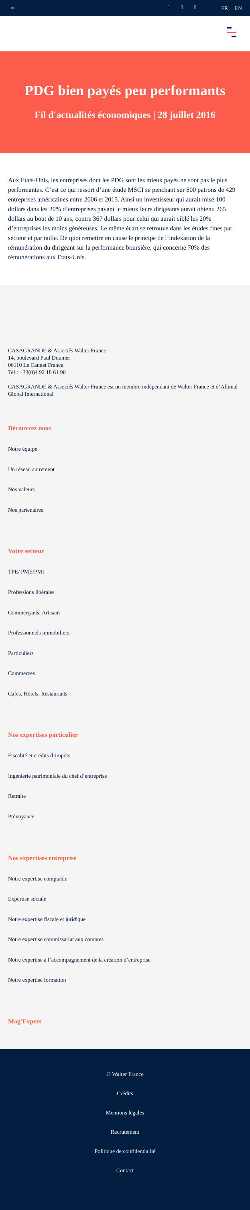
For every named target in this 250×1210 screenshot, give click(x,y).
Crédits (125, 1094)
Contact (125, 1171)
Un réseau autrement (31, 470)
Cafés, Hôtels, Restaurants (37, 694)
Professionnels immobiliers (38, 633)
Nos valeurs (21, 490)
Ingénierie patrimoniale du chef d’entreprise (57, 776)
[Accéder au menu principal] (231, 32)
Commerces (21, 674)
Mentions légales (125, 1113)
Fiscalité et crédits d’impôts (39, 756)
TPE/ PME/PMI (26, 572)
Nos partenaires (25, 510)
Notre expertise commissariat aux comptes (56, 940)
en (238, 9)
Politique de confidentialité (125, 1152)
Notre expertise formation (37, 980)
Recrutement (125, 1132)
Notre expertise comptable (37, 879)
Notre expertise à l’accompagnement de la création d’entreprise (79, 960)
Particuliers (21, 654)
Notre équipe (22, 449)
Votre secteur (26, 551)
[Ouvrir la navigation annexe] (13, 8)
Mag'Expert (24, 1021)
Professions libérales (31, 593)
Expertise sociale (27, 899)
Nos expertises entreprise (42, 858)
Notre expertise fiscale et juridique (47, 920)
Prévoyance (21, 817)
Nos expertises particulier (43, 735)
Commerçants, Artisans (34, 613)
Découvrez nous (29, 428)
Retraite (17, 796)
